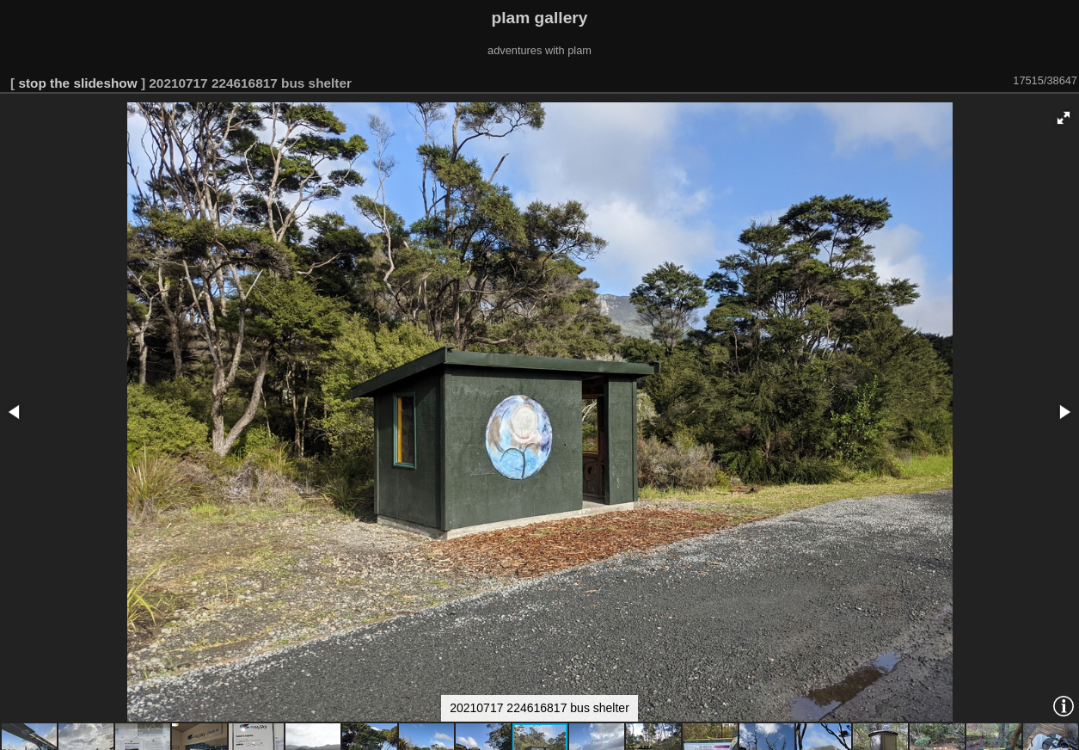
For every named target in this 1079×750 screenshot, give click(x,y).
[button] (1063, 118)
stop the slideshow (77, 83)
